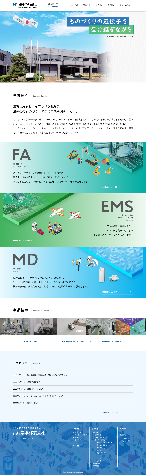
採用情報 (111, 5)
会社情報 (74, 5)
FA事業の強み (99, 437)
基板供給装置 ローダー (103, 442)
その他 (98, 461)
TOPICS (76, 446)
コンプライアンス (81, 435)
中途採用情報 (126, 441)
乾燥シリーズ (100, 453)
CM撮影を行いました (35, 389)
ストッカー (99, 450)
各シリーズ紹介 (100, 440)
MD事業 (96, 466)
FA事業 (95, 432)
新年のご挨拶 (32, 403)
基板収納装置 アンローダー (105, 445)
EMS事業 (96, 463)
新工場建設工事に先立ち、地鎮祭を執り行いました (47, 375)
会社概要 (78, 432)
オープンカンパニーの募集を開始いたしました (45, 396)
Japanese (49, 7)
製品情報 (98, 5)
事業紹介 (86, 5)
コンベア (99, 455)
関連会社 (78, 437)
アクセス (78, 440)
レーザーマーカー (102, 458)
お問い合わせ (125, 5)
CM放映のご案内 (33, 382)
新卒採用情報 (126, 438)
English (57, 7)
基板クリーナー (101, 448)
